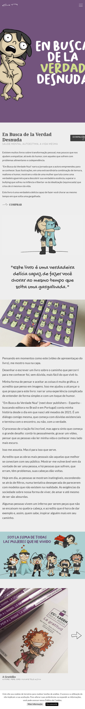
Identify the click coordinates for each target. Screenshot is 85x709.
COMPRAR (12, 204)
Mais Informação (35, 704)
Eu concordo (52, 704)
